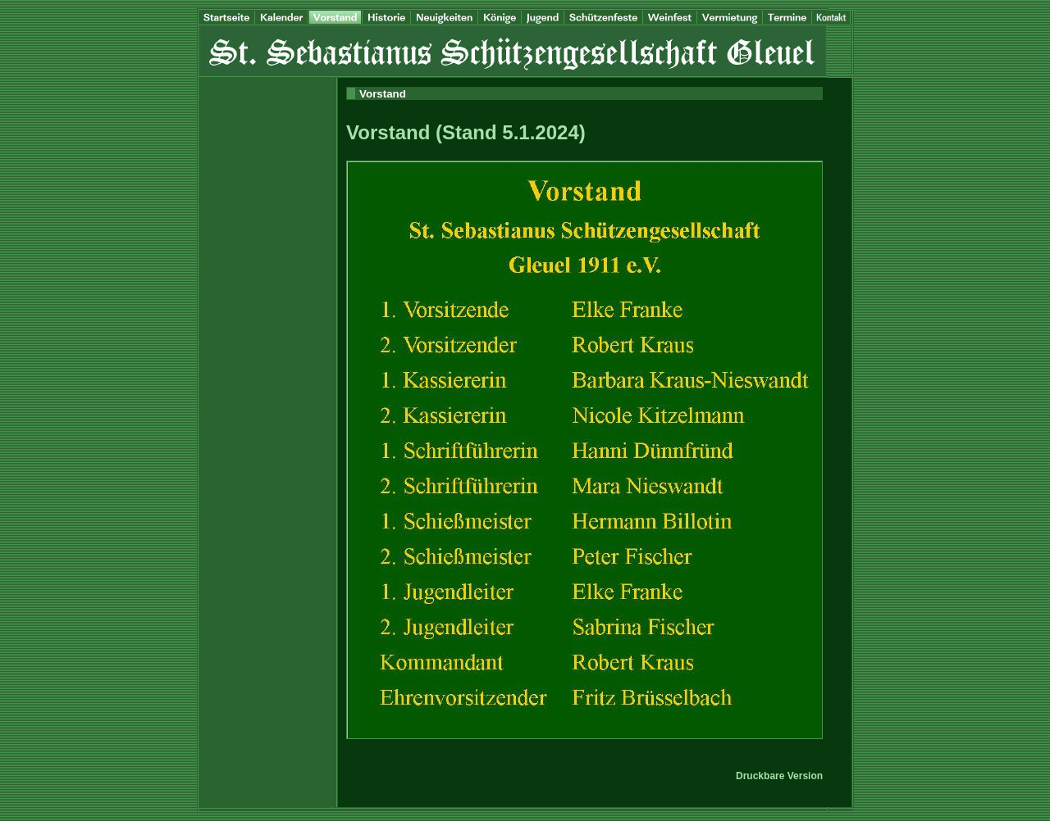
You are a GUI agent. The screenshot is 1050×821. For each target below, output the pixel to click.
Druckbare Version (779, 776)
